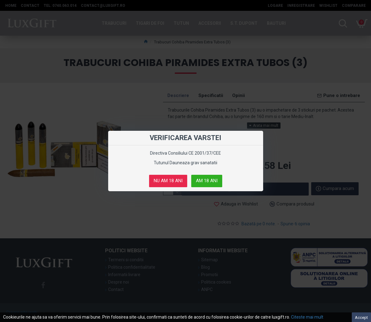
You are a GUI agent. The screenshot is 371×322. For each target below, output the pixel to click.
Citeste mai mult (307, 317)
